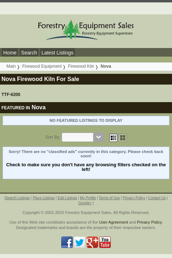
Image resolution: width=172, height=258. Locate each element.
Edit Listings (67, 198)
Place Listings (44, 198)
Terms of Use (109, 198)
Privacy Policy (134, 198)
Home (9, 53)
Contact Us (157, 198)
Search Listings (17, 198)
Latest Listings (58, 53)
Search (29, 53)
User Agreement (113, 222)
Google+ (85, 203)
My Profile (88, 198)
